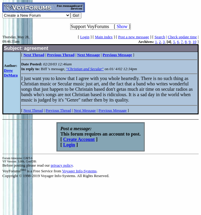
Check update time (182, 37)
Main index (104, 37)
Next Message (85, 110)
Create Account (79, 139)
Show (122, 26)
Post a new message (133, 37)
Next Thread (33, 110)
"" (84, 69)
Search (159, 37)
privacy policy (62, 165)
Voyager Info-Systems (79, 171)
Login (84, 37)
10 (194, 41)
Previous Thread (58, 110)
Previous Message (112, 110)
